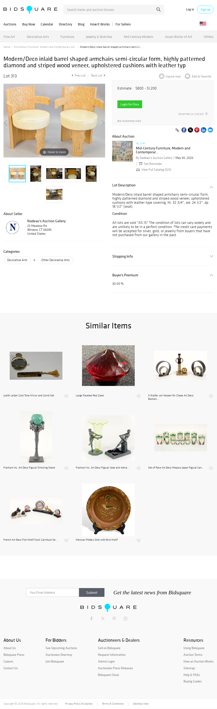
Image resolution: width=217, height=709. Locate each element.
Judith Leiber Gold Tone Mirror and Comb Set (28, 395)
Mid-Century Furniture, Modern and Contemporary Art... (45, 47)
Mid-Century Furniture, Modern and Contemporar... (163, 150)
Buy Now (28, 24)
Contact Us (10, 668)
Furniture (67, 36)
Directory (65, 24)
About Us (9, 648)
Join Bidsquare (55, 661)
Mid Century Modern (138, 36)
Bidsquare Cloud (108, 675)
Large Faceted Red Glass (90, 395)
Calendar (47, 24)
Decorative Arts (38, 36)
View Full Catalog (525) (153, 170)
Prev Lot (78, 75)
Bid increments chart (129, 121)
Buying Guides (192, 681)
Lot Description (124, 185)
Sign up (205, 9)
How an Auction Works (198, 661)
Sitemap (189, 668)
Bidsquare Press (13, 655)
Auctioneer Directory (59, 655)
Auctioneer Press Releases (115, 668)
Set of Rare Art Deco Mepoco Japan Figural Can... (176, 467)
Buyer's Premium (125, 275)
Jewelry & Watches (99, 36)
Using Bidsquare (194, 648)
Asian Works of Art (178, 36)
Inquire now (173, 76)
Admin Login (106, 661)
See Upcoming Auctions (61, 648)
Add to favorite (201, 76)
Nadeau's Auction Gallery (46, 221)
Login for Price (129, 104)
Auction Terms (192, 655)
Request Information (111, 655)
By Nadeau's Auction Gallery (154, 158)
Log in (190, 9)
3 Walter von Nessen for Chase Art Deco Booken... (170, 397)
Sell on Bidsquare (109, 648)
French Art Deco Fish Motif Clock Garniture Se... (30, 539)
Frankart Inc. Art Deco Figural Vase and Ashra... (102, 467)
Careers (8, 661)
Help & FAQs (191, 675)
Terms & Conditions (113, 703)
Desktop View (141, 703)
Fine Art (9, 36)
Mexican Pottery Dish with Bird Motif (97, 539)
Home (6, 47)
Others (209, 36)
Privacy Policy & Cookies (78, 703)
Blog (81, 24)
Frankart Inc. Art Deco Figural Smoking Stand (29, 467)
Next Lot (98, 75)
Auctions (9, 24)
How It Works (100, 24)
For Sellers (123, 24)
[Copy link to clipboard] (177, 130)
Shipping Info (122, 256)
